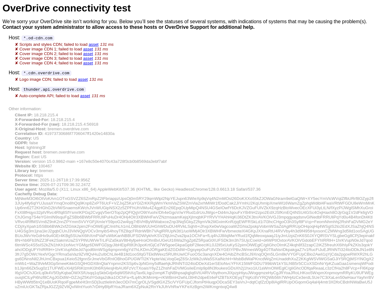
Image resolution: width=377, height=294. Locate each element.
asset (93, 44)
